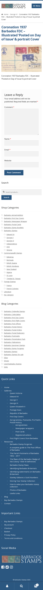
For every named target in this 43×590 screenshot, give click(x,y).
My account (9, 525)
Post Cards (20, 431)
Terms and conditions (13, 538)
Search (6, 197)
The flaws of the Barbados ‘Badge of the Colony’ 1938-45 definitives (25, 460)
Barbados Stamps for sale (13, 354)
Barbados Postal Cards (12, 224)
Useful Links (15, 493)
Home (6, 14)
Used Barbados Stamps (13, 364)
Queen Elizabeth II (17, 406)
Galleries (8, 390)
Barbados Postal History (13, 327)
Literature (7, 292)
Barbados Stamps (10, 231)
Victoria (9, 250)
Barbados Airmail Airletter (13, 215)
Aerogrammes (21, 425)
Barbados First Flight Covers (14, 321)
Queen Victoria (16, 393)
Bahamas (10, 257)
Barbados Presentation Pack (14, 339)
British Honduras (13, 266)
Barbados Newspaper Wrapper (15, 221)
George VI (13, 14)
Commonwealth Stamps (13, 253)
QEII (8, 247)
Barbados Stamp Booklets (14, 228)
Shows (6, 361)
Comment (9, 107)
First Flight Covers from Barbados (24, 438)
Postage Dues (15, 410)
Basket (7, 531)
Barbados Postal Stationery (14, 333)
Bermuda (10, 260)
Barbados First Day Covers (14, 218)
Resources (8, 441)
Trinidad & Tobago (14, 279)
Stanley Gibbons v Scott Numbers (24, 477)
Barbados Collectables (12, 314)
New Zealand (11, 269)
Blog (6, 497)
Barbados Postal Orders (13, 330)
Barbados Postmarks (12, 336)
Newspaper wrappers (24, 428)
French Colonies (12, 289)
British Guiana (12, 263)
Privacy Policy (9, 535)
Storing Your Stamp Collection (22, 481)
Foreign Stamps (10, 281)
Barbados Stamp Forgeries (14, 348)
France (9, 285)
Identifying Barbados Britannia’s (23, 468)
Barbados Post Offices (12, 324)
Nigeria (9, 272)
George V (10, 238)
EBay (6, 358)
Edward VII (10, 234)
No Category (9, 295)
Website (7, 160)
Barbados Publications (12, 342)
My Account (7, 586)
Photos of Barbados (18, 490)
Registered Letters (23, 435)
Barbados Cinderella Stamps (14, 311)
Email (7, 149)
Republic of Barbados (19, 413)
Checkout (8, 528)
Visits (6, 367)
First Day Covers (17, 416)
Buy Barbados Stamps (13, 500)
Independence (12, 244)
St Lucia (9, 275)
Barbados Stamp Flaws (19, 465)
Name (7, 139)
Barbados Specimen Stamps (14, 345)
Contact (7, 503)
